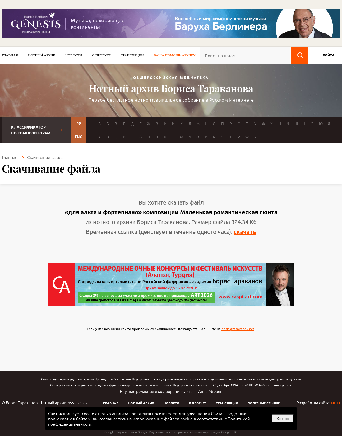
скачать (245, 231)
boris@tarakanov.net (237, 328)
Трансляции (132, 55)
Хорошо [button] (282, 419)
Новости (73, 55)
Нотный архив (41, 55)
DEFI (335, 402)
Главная (10, 55)
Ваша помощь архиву (175, 55)
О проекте (101, 55)
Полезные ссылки (264, 403)
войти (328, 55)
